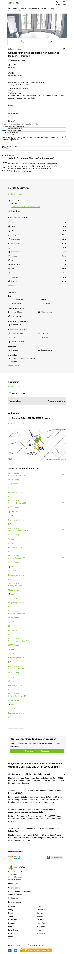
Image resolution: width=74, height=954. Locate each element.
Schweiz (40, 913)
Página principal (12, 8)
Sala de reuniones (34, 8)
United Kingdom (14, 933)
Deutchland (12, 920)
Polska (39, 920)
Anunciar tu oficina (15, 895)
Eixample (52, 8)
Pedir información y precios (19, 89)
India (39, 930)
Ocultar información (16, 194)
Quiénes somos (14, 888)
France (11, 937)
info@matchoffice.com (15, 877)
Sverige (11, 910)
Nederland (12, 923)
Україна (40, 916)
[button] (63, 502)
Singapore (41, 926)
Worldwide (41, 933)
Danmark (11, 906)
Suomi (10, 916)
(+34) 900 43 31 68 (14, 879)
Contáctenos (13, 898)
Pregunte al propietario (17, 91)
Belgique (11, 926)
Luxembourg (13, 930)
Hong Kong (41, 923)
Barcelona (44, 8)
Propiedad (23, 8)
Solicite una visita (15, 93)
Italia (39, 906)
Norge (10, 913)
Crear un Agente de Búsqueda (19, 891)
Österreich (41, 910)
